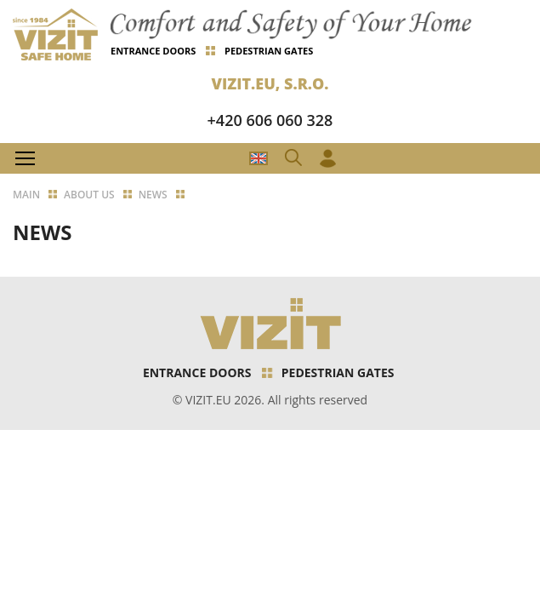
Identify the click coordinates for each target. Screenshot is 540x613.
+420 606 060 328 (270, 120)
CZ (258, 158)
